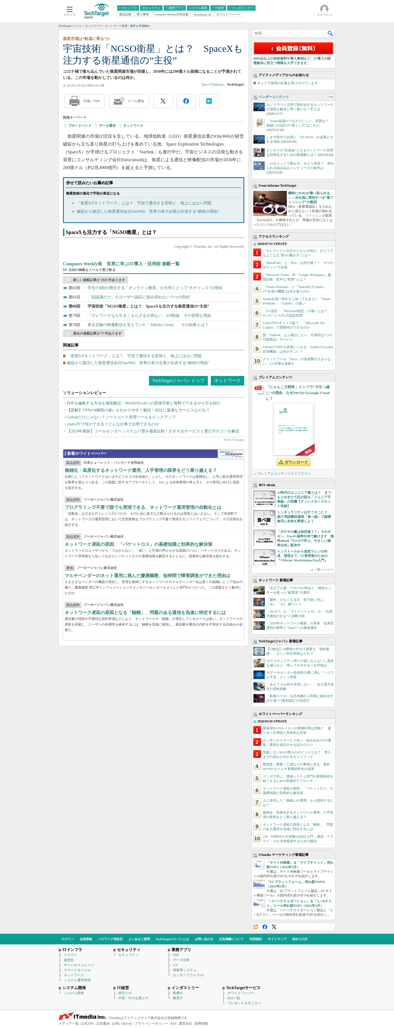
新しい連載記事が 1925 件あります (99, 280)
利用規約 (256, 939)
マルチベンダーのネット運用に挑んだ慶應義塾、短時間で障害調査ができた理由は (147, 575)
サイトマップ (277, 939)
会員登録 (86, 939)
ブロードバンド (80, 126)
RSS (255, 926)
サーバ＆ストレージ (79, 965)
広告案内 (103, 1023)
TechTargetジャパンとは (172, 939)
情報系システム (184, 970)
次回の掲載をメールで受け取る (92, 270)
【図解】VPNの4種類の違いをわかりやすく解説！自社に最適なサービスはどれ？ (138, 410)
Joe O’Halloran (213, 84)
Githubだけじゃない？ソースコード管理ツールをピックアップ (121, 417)
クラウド (70, 955)
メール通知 (135, 101)
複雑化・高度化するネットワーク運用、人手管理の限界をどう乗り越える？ (141, 470)
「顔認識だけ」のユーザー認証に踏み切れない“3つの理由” (139, 297)
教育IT (178, 998)
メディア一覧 (68, 1023)
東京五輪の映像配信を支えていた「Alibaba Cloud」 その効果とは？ (148, 325)
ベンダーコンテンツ (274, 97)
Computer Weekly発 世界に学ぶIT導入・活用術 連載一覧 (121, 263)
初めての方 (300, 939)
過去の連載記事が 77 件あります (97, 333)
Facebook (264, 926)
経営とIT (125, 993)
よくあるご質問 (139, 939)
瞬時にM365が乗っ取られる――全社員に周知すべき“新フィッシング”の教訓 (311, 197)
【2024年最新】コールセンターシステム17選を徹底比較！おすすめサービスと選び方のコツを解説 (153, 431)
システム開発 (74, 993)
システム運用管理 (77, 980)
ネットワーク (133, 126)
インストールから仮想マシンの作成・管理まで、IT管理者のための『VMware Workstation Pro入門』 (302, 555)
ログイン (68, 939)
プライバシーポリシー (151, 1023)
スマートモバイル (77, 970)
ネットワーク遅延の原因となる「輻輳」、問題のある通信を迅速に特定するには (145, 612)
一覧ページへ (324, 570)
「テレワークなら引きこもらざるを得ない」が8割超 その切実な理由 (149, 315)
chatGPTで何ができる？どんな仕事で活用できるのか (113, 424)
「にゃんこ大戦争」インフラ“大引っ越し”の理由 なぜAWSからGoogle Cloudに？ (298, 393)
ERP (176, 955)
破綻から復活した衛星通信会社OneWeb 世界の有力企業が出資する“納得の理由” (148, 211)
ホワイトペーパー (241, 993)
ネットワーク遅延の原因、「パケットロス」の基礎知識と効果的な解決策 (138, 544)
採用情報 (201, 1023)
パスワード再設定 (110, 939)
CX (175, 965)
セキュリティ (128, 955)
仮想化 (69, 960)
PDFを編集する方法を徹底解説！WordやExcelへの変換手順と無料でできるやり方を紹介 (144, 403)
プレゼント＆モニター (244, 1003)
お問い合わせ (204, 939)
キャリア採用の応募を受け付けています (287, 83)
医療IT (178, 993)
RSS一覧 (234, 998)
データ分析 (181, 960)
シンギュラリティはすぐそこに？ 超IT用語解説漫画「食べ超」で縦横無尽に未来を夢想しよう (304, 516)
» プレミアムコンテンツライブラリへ (283, 474)
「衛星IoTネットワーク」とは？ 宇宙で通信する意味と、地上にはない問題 (144, 203)
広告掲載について (231, 939)
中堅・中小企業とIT (133, 998)
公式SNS (87, 1023)
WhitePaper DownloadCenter (231, 454)
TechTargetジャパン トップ (178, 380)
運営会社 (185, 1023)
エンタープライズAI (188, 975)
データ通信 (107, 126)
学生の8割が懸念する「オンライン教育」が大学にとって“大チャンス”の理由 (155, 288)
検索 (331, 33)
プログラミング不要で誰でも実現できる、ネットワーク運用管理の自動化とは (143, 507)
